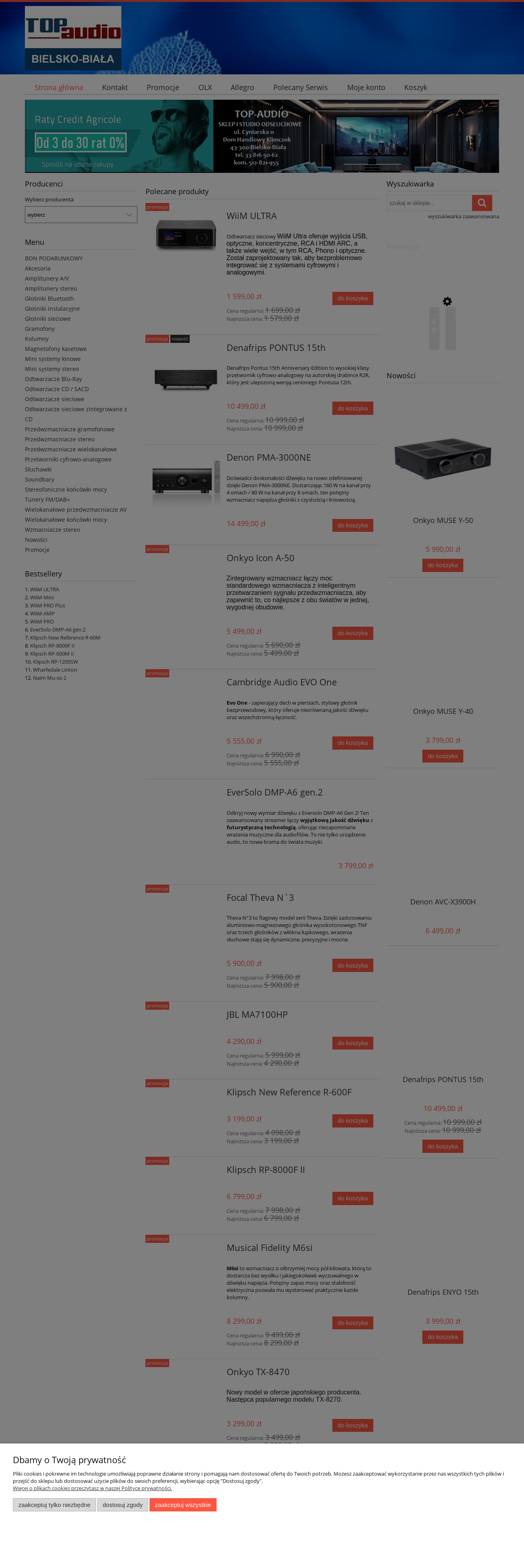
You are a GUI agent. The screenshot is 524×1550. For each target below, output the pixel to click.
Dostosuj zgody (122, 1504)
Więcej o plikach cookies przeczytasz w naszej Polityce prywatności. (92, 1488)
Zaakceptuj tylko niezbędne (54, 1504)
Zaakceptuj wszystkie (183, 1504)
